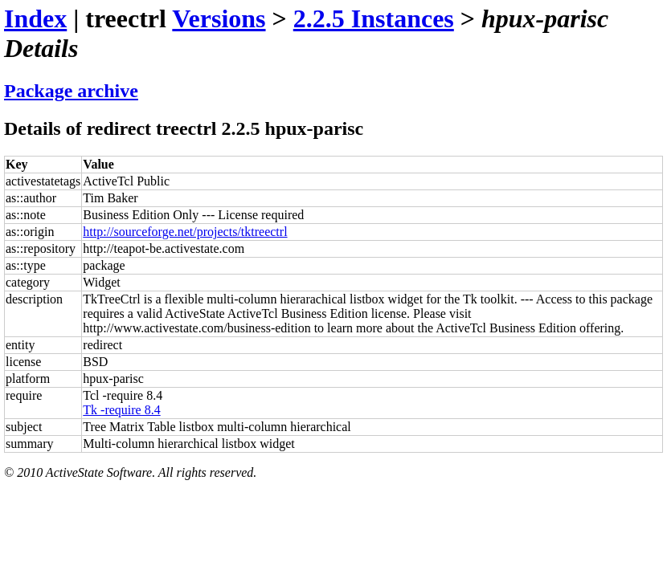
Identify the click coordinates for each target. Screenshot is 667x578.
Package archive (71, 90)
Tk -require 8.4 (121, 410)
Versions (218, 18)
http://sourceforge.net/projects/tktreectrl (185, 231)
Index (35, 18)
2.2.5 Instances (373, 18)
